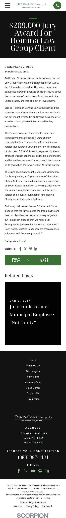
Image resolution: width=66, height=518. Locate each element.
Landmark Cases (33, 382)
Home (33, 360)
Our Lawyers (33, 371)
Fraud (22, 241)
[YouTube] (33, 471)
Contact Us (33, 393)
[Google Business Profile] (40, 471)
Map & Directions (33, 442)
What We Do (33, 365)
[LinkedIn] (47, 471)
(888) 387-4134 (33, 457)
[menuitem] (18, 506)
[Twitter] (26, 471)
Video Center (33, 387)
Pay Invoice (33, 399)
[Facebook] (18, 471)
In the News (33, 376)
